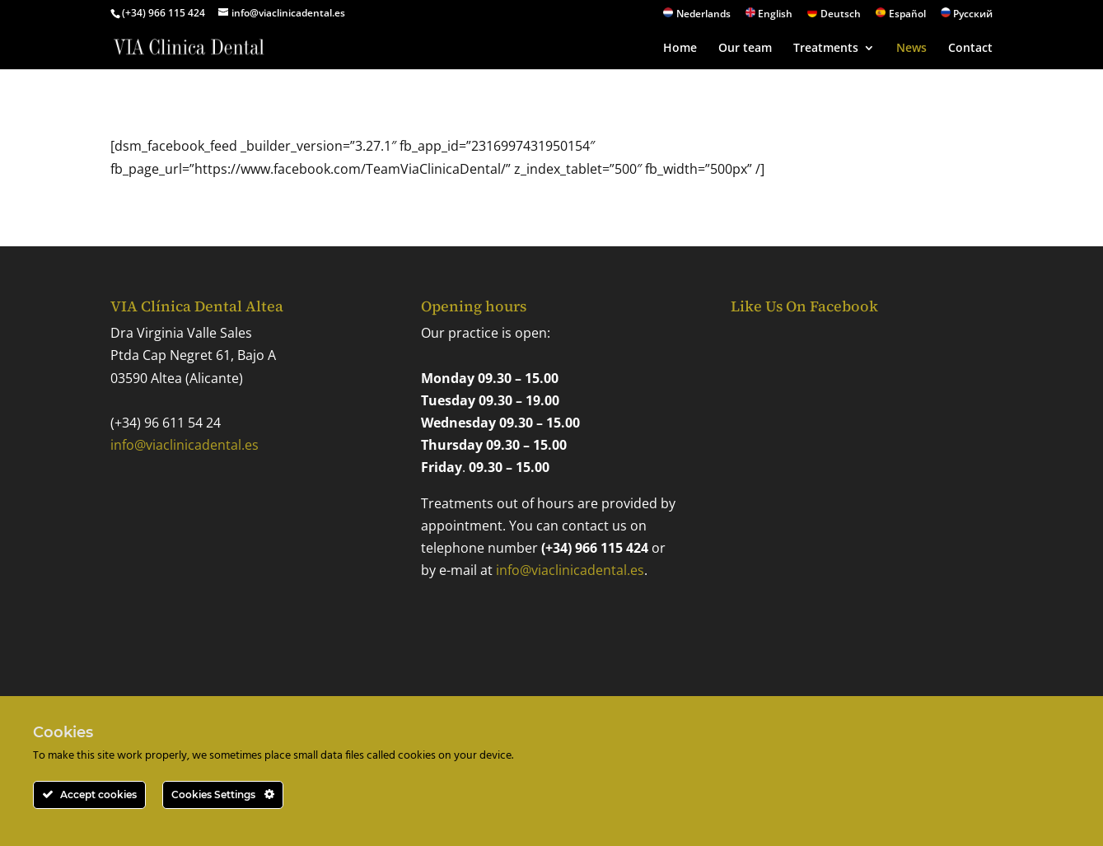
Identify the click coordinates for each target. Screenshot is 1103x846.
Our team (745, 48)
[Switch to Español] (901, 16)
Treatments (825, 48)
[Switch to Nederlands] (697, 16)
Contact (970, 48)
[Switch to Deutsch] (834, 16)
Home (680, 48)
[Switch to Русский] (967, 16)
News (911, 48)
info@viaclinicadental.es (184, 445)
